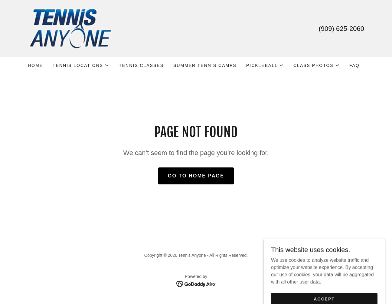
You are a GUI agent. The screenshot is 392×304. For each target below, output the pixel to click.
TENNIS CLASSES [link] (141, 65)
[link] (70, 28)
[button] (81, 65)
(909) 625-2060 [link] (341, 28)
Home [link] (35, 65)
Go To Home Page (196, 175)
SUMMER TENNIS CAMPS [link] (205, 65)
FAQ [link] (354, 65)
